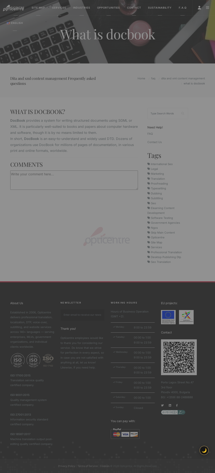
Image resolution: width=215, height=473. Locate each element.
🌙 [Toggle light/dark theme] (204, 450)
